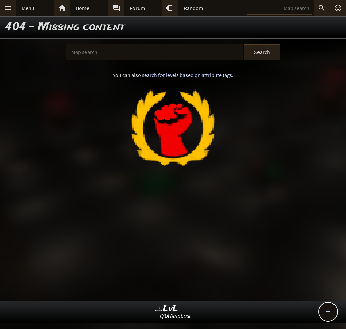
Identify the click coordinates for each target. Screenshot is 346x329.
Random (193, 8)
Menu (28, 8)
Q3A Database (176, 315)
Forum (137, 8)
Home (82, 8)
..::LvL (166, 309)
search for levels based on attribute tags (187, 75)
